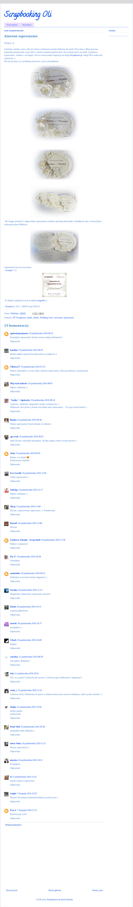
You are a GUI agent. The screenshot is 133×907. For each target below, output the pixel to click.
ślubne (36, 317)
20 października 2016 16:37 (30, 623)
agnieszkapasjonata (19, 333)
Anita (12, 453)
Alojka (13, 707)
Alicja (13, 506)
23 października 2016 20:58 (33, 727)
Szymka (13, 590)
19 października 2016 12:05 (34, 473)
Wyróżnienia (26, 25)
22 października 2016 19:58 (29, 707)
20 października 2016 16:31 (29, 606)
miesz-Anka (15, 743)
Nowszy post (11, 890)
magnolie (41, 300)
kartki (29, 317)
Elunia (13, 606)
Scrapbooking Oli (27, 15)
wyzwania (58, 317)
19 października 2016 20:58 (29, 556)
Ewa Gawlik (16, 473)
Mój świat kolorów (18, 383)
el (11, 777)
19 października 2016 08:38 (29, 420)
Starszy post (97, 890)
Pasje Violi (15, 727)
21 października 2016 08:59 (31, 657)
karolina (14, 350)
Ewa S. (13, 810)
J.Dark (13, 640)
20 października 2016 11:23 (30, 590)
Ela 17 (13, 556)
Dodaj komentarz (13, 825)
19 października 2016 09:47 (31, 436)
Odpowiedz (15, 341)
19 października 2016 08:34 (43, 400)
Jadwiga (14, 490)
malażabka (15, 573)
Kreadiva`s (10, 306)
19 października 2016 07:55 (33, 367)
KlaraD (13, 523)
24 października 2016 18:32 (30, 760)
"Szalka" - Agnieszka (20, 400)
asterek (13, 623)
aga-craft (14, 436)
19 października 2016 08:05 (40, 383)
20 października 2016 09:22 (33, 573)
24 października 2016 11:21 (34, 743)
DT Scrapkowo (19, 317)
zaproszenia (68, 317)
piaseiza (13, 760)
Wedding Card (46, 317)
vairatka (14, 657)
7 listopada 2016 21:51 (27, 810)
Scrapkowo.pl (76, 55)
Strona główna (12, 25)
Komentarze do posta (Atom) (60, 899)
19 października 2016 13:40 (28, 506)
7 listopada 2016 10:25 (27, 793)
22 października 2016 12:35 (30, 690)
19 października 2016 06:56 (31, 350)
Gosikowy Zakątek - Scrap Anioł (25, 540)
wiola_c (13, 690)
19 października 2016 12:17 (30, 490)
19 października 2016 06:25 (41, 333)
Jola (12, 673)
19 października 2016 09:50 (28, 453)
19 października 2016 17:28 (53, 540)
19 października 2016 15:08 (30, 523)
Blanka (13, 420)
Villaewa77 (15, 367)
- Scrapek (8, 270)
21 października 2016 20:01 (27, 673)
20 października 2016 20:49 (29, 640)
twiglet (13, 793)
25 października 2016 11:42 (24, 777)
